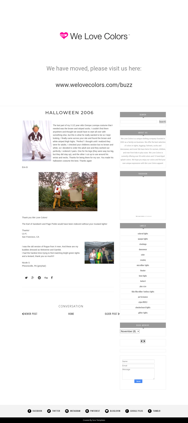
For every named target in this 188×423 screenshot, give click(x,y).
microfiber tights (143, 265)
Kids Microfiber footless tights (143, 291)
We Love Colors (140, 216)
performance (143, 296)
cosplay (143, 259)
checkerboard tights (142, 307)
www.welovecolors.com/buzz (94, 84)
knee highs (143, 275)
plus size (143, 286)
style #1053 (143, 302)
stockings (143, 244)
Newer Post (30, 314)
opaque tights (143, 238)
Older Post (112, 314)
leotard (143, 281)
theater (143, 270)
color (143, 254)
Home (71, 314)
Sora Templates (98, 420)
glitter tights (143, 312)
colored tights (143, 233)
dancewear (143, 249)
